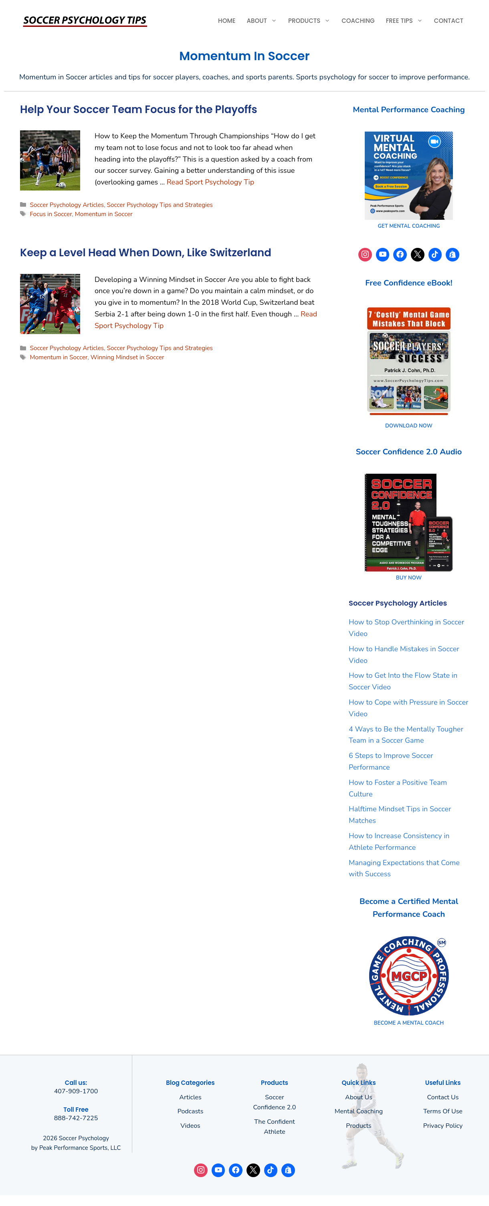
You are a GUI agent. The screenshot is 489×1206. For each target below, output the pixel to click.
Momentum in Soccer (104, 214)
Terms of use (443, 1111)
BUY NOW (409, 578)
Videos (190, 1125)
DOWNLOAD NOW (408, 426)
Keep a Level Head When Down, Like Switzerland (145, 252)
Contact (448, 20)
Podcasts (191, 1111)
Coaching (357, 20)
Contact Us (443, 1097)
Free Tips (407, 21)
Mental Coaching (359, 1111)
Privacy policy (443, 1125)
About (265, 21)
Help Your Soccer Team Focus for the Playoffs (138, 109)
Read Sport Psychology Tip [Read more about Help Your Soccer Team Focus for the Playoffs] (210, 182)
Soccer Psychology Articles (67, 205)
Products (312, 21)
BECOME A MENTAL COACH (409, 1023)
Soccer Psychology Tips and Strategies (160, 205)
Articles (190, 1097)
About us (358, 1097)
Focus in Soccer (51, 214)
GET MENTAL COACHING (409, 226)
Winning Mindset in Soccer (127, 357)
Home (226, 20)
